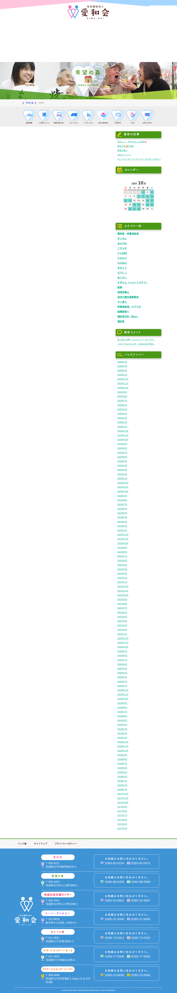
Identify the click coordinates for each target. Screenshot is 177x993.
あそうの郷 (162, 32)
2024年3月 (122, 470)
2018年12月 (122, 742)
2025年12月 (122, 379)
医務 (119, 287)
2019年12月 (122, 690)
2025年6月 (122, 405)
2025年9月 (122, 392)
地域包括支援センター (103, 32)
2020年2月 (122, 681)
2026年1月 (122, 375)
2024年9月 (122, 444)
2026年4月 (122, 362)
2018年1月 (122, 789)
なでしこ (122, 272)
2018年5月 (122, 772)
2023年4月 (122, 517)
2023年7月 (122, 504)
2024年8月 (122, 448)
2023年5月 (122, 513)
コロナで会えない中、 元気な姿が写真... (136, 344)
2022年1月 (122, 582)
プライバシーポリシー (66, 843)
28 (139, 209)
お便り (133, 52)
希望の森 (73, 32)
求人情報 (162, 52)
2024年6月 (122, 457)
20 (134, 204)
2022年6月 (122, 560)
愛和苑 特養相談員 (128, 233)
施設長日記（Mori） (128, 316)
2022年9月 (122, 547)
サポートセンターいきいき (15, 52)
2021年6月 (122, 612)
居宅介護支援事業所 (128, 297)
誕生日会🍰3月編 (125, 146)
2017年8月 (122, 811)
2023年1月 (122, 530)
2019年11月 (122, 694)
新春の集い (122, 150)
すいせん (122, 238)
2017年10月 (122, 802)
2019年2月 (122, 733)
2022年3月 (122, 573)
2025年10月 (122, 388)
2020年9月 (122, 651)
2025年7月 (122, 400)
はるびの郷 (73, 52)
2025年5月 (122, 409)
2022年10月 (122, 543)
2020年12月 (122, 638)
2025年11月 (122, 383)
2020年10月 (122, 647)
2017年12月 (122, 794)
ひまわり (122, 258)
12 (130, 200)
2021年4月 (122, 621)
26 (130, 209)
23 (147, 204)
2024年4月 (122, 465)
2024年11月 (122, 435)
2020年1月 (122, 686)
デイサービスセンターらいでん (44, 52)
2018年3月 (122, 781)
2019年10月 (122, 699)
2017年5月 (122, 824)
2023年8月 (122, 500)
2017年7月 (122, 815)
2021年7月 (122, 608)
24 (152, 204)
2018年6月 (122, 768)
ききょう (122, 267)
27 (134, 209)
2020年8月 (122, 655)
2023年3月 (122, 522)
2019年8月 (122, 707)
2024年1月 (122, 478)
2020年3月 (122, 677)
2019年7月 (122, 712)
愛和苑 (44, 32)
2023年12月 (122, 483)
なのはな (122, 263)
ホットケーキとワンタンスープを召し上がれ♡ (139, 159)
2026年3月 (122, 366)
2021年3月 (122, 625)
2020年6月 (122, 664)
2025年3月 (122, 418)
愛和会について (15, 32)
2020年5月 (122, 668)
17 (152, 200)
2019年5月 (122, 720)
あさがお (122, 243)
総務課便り (123, 311)
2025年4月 (122, 414)
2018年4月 (122, 776)
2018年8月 (122, 759)
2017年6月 (122, 820)
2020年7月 (122, 660)
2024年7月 (122, 452)
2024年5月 (122, 461)
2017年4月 (122, 828)
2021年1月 (122, 634)
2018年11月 (122, 746)
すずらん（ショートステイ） (132, 282)
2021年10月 (122, 595)
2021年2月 (122, 629)
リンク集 (22, 843)
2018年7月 (122, 763)
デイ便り (122, 302)
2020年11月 (122, 642)
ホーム (18, 103)
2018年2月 (122, 785)
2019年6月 (122, 716)
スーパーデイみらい (133, 32)
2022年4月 (122, 569)
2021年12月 (122, 586)
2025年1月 (122, 427)
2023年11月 (122, 487)
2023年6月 (122, 509)
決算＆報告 (103, 52)
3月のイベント (124, 155)
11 (126, 200)
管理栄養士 (123, 292)
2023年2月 (122, 526)
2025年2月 (122, 422)
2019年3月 (122, 729)
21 (139, 204)
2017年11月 (122, 798)
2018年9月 (122, 755)
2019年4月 (122, 724)
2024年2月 (122, 474)
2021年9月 (122, 599)
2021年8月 (122, 604)
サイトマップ (40, 843)
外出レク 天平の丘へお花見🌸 (132, 142)
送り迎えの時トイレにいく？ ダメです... (136, 339)
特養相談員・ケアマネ (129, 306)
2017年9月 (122, 807)
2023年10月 (122, 491)
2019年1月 (122, 737)
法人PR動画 (163, 9)
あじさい (122, 277)
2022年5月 (122, 565)
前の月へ (125, 182)
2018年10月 (122, 751)
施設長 (120, 321)
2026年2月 (122, 370)
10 (152, 196)
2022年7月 (122, 556)
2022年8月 (122, 552)
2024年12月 (122, 431)
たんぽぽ (122, 253)
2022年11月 (122, 539)
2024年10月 (122, 439)
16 (147, 200)
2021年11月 (122, 591)
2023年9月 (122, 496)
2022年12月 (122, 534)
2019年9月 (122, 703)
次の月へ (151, 182)
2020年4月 (122, 673)
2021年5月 (122, 617)
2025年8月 (122, 396)
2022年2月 (122, 578)
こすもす (122, 248)
